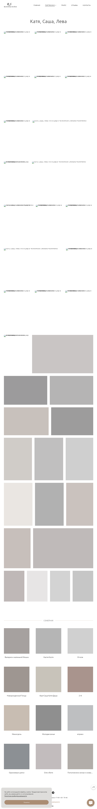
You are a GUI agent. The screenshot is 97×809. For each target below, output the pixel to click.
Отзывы (74, 5)
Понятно (27, 802)
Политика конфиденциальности (15, 796)
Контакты (87, 5)
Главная (36, 5)
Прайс (63, 5)
